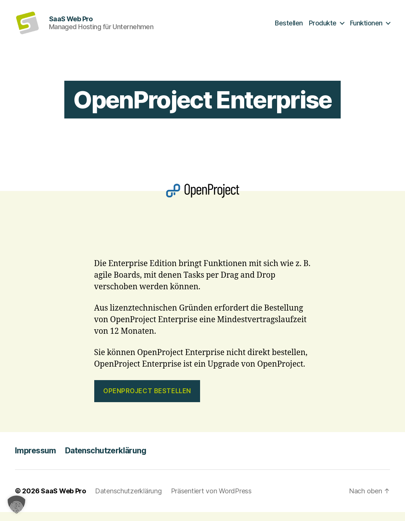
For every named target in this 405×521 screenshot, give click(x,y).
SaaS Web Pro (63, 500)
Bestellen (289, 27)
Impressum (35, 459)
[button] (16, 504)
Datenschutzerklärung (105, 459)
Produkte (323, 27)
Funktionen (366, 27)
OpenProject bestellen (147, 399)
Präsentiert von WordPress (211, 500)
